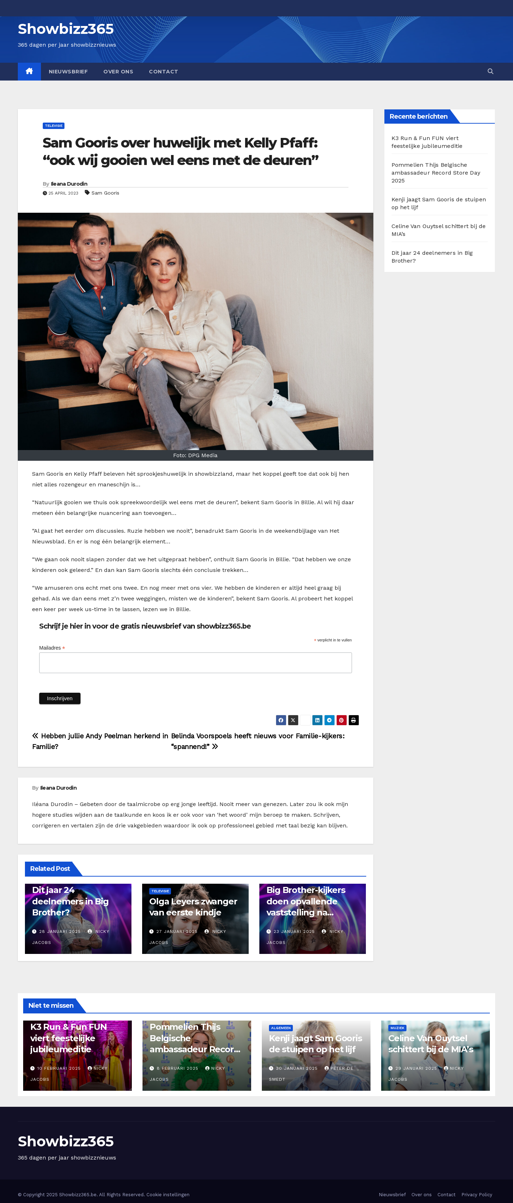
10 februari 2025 (60, 1068)
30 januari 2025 (298, 1068)
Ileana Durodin (69, 184)
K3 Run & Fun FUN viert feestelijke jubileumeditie (68, 1038)
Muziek (397, 1028)
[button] (490, 71)
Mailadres (52, 648)
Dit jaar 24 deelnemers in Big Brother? (70, 901)
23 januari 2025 (294, 931)
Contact (163, 71)
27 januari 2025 (177, 931)
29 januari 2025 (417, 1068)
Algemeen (281, 1028)
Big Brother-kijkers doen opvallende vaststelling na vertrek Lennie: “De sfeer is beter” (307, 912)
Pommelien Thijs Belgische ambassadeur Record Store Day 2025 (436, 172)
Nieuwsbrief (68, 71)
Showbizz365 (66, 28)
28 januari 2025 (60, 931)
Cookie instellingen (168, 1194)
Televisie (53, 126)
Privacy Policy (476, 1194)
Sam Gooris (105, 193)
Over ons (118, 71)
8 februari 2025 (178, 1068)
